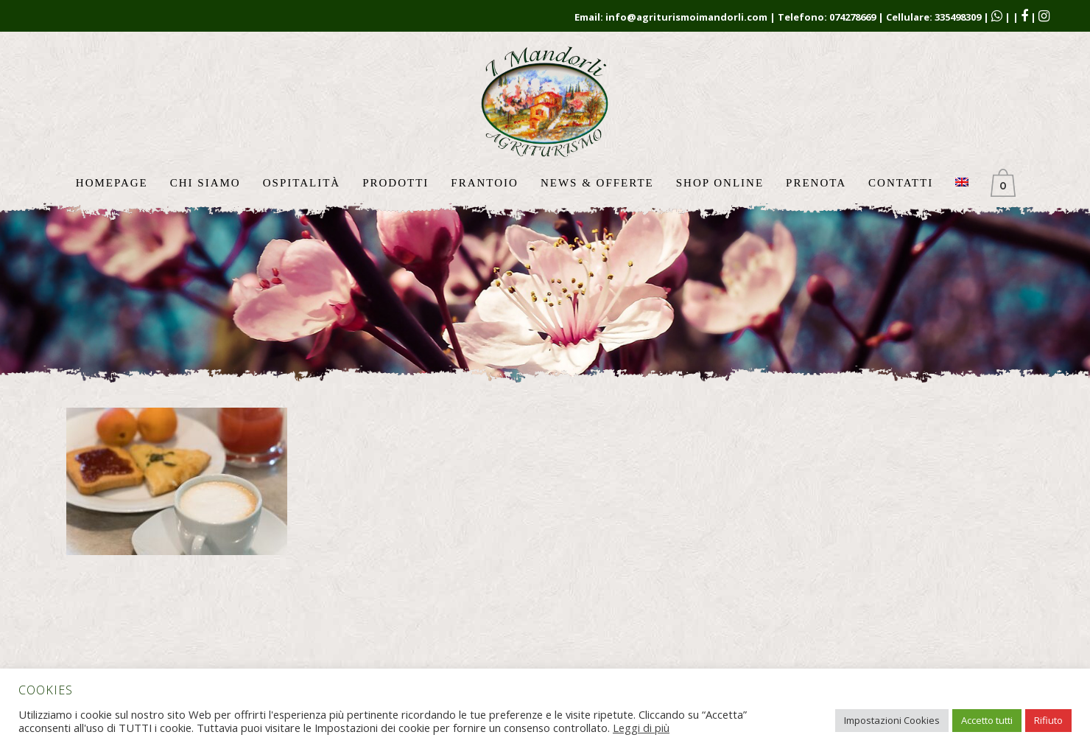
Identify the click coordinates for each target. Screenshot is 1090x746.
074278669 (852, 17)
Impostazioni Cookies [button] (892, 720)
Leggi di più (641, 727)
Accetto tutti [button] (987, 720)
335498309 (958, 17)
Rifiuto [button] (1048, 720)
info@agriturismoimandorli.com (686, 17)
